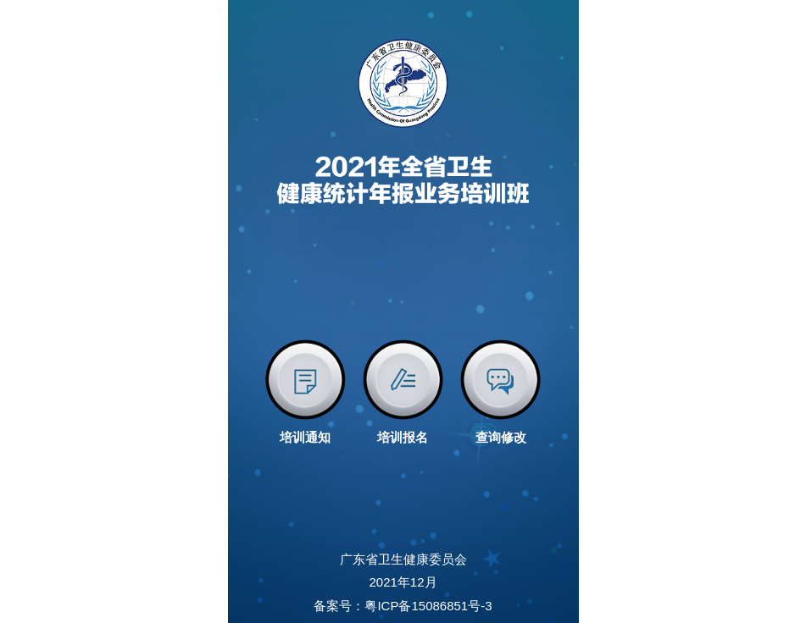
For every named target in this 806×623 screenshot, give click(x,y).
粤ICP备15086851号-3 (428, 605)
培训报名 (402, 437)
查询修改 (500, 437)
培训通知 (305, 437)
